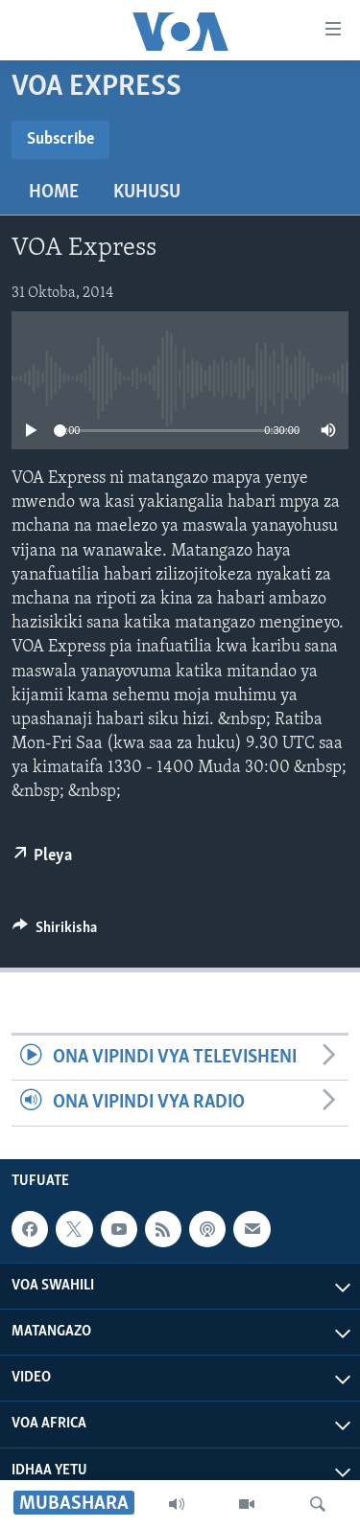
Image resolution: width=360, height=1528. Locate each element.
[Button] (54, 932)
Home (54, 192)
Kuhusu (146, 192)
